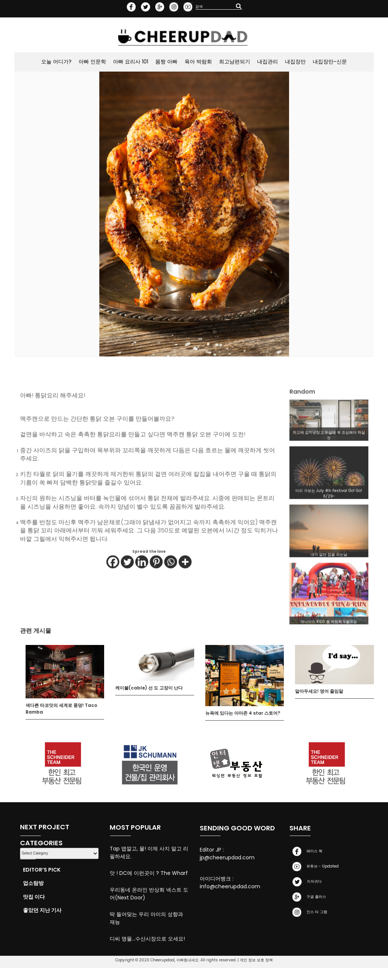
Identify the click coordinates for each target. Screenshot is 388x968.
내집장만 (295, 61)
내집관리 (267, 61)
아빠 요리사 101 (130, 61)
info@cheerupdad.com (230, 886)
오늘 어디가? (56, 61)
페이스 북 (305, 851)
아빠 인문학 (92, 61)
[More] (185, 582)
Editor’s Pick (41, 869)
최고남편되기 (234, 61)
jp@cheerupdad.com (227, 857)
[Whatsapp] (170, 582)
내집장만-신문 (330, 61)
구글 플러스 (307, 897)
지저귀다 (305, 881)
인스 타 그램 (308, 912)
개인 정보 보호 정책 (256, 960)
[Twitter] (127, 582)
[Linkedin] (141, 582)
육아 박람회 (198, 61)
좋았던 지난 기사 (42, 910)
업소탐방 (33, 883)
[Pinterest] (156, 582)
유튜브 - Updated (314, 866)
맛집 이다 (34, 896)
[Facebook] (112, 582)
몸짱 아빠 (166, 61)
